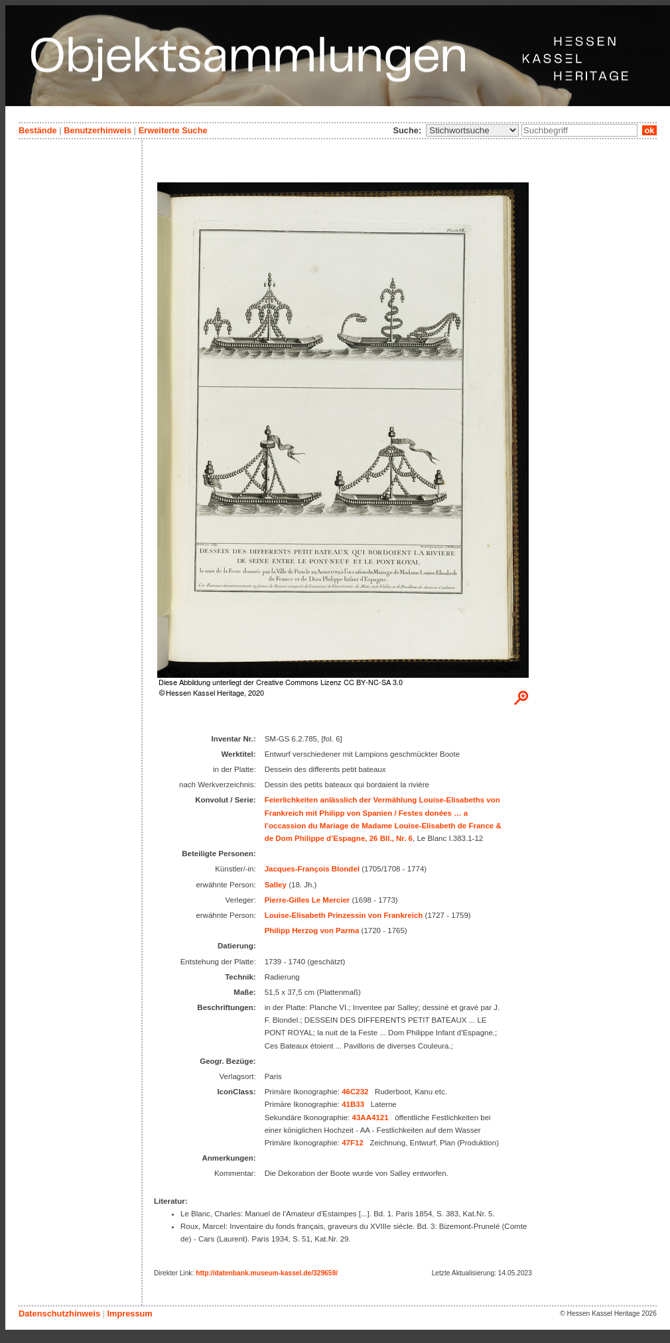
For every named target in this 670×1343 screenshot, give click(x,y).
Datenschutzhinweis (59, 1313)
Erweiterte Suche (173, 130)
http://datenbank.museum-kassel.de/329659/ (267, 1273)
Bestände (38, 130)
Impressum (129, 1313)
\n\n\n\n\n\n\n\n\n (472, 130)
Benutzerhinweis (97, 130)
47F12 (353, 1143)
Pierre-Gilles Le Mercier (307, 900)
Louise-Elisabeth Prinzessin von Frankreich (344, 915)
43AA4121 (370, 1117)
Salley (276, 885)
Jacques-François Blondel (312, 869)
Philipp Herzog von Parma (312, 930)
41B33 (353, 1104)
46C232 (355, 1092)
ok (649, 130)
